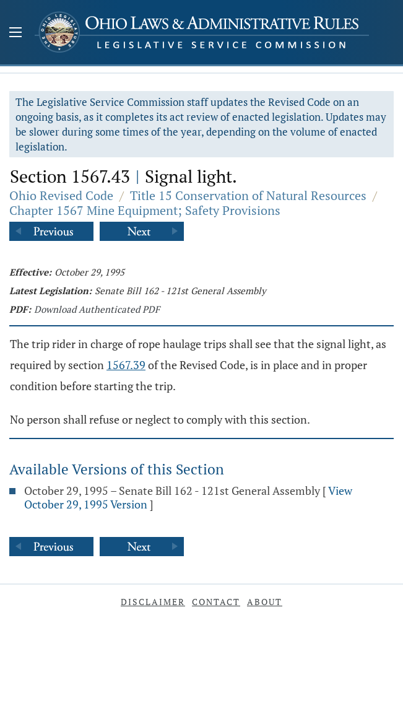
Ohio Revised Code (61, 195)
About (264, 602)
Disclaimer (153, 602)
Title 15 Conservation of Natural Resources (248, 195)
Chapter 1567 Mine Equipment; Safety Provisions (144, 210)
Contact (216, 602)
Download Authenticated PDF (97, 309)
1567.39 (125, 364)
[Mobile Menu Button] (15, 33)
